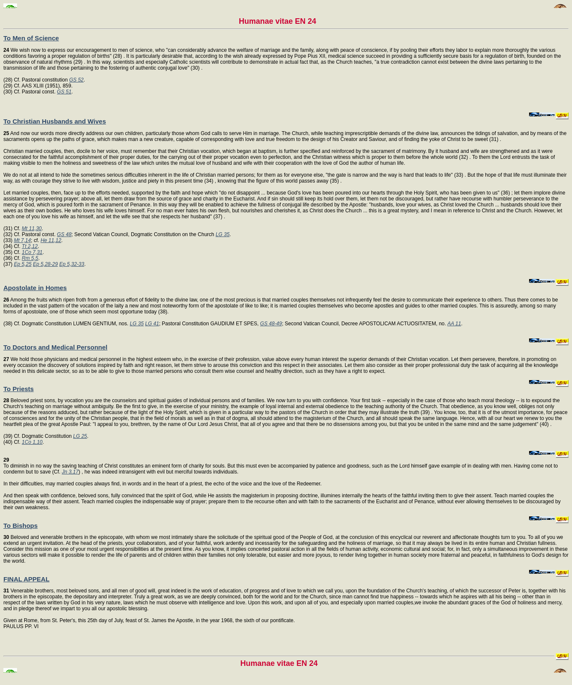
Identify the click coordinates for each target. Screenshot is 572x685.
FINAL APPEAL (26, 579)
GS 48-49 (271, 324)
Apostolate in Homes (35, 287)
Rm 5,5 (30, 258)
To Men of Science (31, 38)
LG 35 (222, 234)
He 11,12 (50, 240)
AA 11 (454, 324)
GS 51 (64, 92)
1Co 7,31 (32, 252)
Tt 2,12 (29, 246)
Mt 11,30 (32, 228)
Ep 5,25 (22, 264)
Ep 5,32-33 (71, 264)
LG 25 (80, 436)
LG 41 (152, 324)
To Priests (18, 388)
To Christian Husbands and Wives (54, 121)
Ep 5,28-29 (45, 264)
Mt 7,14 (22, 240)
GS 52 (76, 80)
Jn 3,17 (70, 472)
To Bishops (20, 525)
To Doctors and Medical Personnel (55, 347)
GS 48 (64, 234)
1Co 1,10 (32, 442)
